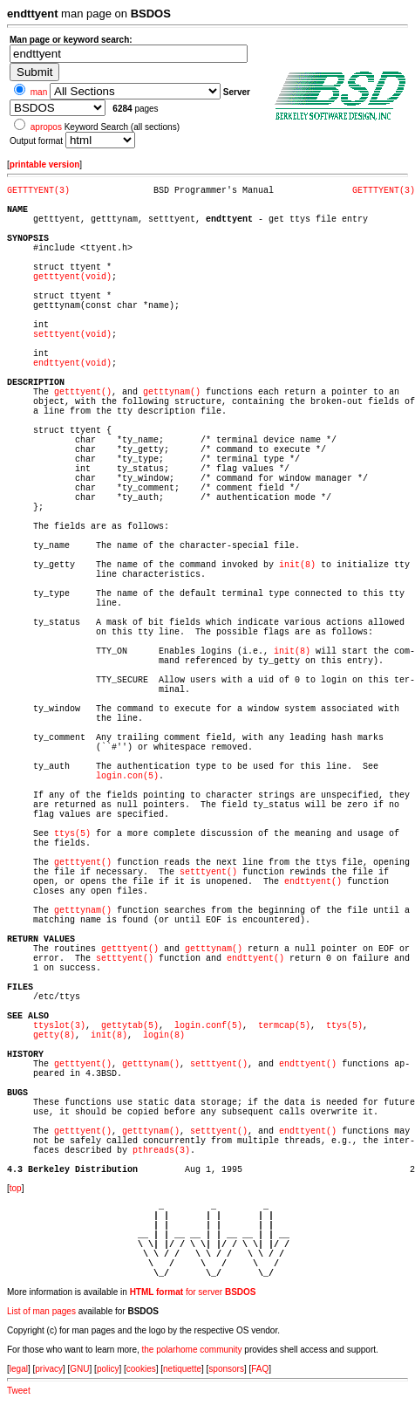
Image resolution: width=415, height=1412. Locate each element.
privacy (49, 1369)
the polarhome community (192, 1349)
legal (19, 1369)
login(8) (164, 1035)
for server (193, 1292)
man (39, 92)
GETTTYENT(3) (38, 190)
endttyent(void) (72, 363)
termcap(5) (284, 1026)
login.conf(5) (208, 1026)
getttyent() (83, 392)
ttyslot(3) (59, 1026)
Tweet (19, 1390)
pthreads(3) (161, 1150)
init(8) (297, 565)
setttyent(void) (72, 334)
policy (108, 1369)
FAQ (260, 1369)
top (16, 1188)
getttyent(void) (72, 277)
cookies (141, 1369)
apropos (46, 127)
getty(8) (54, 1035)
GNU (79, 1369)
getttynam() (172, 392)
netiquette (182, 1369)
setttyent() (208, 872)
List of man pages (41, 1311)
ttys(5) (72, 834)
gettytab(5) (130, 1026)
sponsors (226, 1369)
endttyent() (313, 882)
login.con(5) (127, 776)
